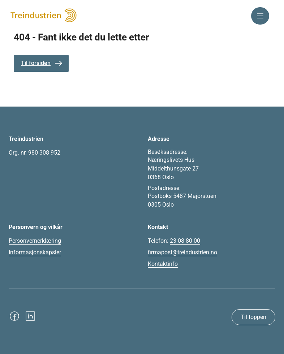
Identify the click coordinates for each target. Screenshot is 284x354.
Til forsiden (36, 63)
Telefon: (174, 241)
